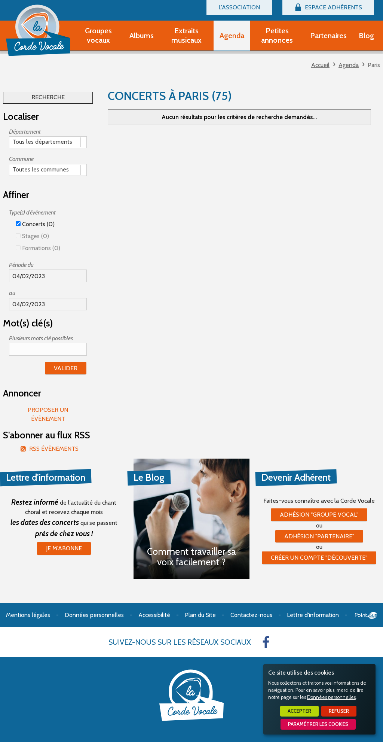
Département (25, 131)
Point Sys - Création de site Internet (366, 615)
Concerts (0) (35, 224)
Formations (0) (38, 248)
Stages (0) (32, 236)
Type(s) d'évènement (32, 212)
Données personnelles (331, 697)
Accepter (299, 711)
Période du (21, 264)
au (12, 293)
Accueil (320, 65)
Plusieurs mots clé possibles (41, 338)
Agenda (348, 65)
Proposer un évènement (48, 414)
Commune (21, 158)
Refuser (339, 711)
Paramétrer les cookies (318, 724)
